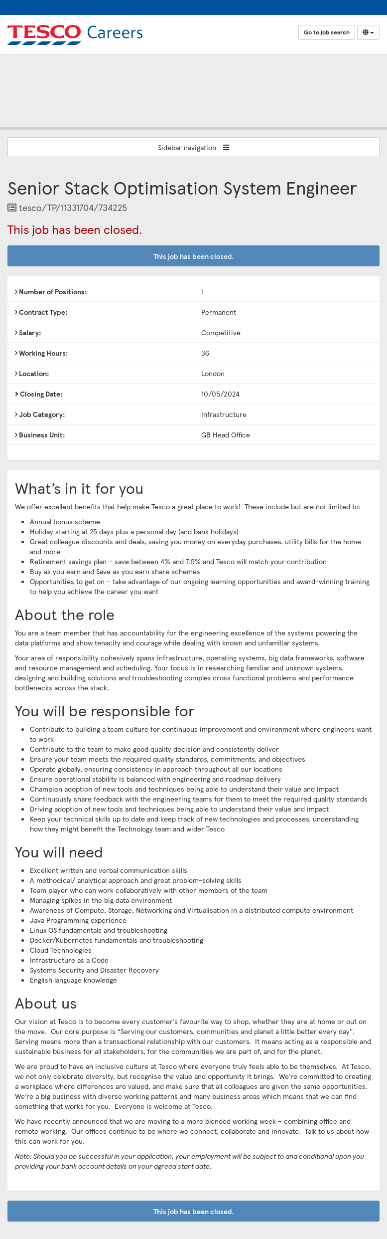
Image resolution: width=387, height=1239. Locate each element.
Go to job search (327, 32)
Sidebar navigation (193, 147)
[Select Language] (368, 32)
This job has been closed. (193, 256)
